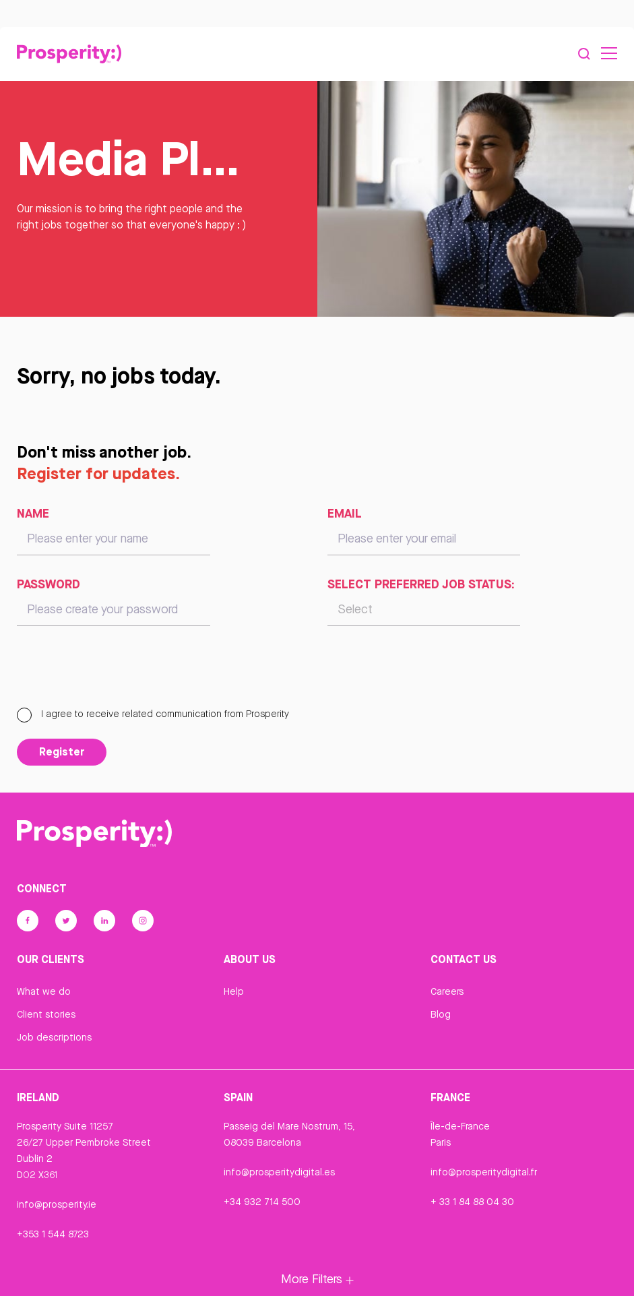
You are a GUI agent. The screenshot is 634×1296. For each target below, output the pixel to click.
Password (48, 584)
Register (61, 751)
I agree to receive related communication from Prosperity (153, 714)
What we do (44, 991)
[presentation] (119, 672)
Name (33, 513)
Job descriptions (54, 1037)
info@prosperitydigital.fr (484, 1172)
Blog (441, 1014)
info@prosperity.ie (56, 1204)
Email (344, 513)
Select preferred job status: (421, 584)
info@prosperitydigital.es (279, 1172)
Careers (447, 991)
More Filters (317, 1279)
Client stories (46, 1014)
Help (234, 991)
